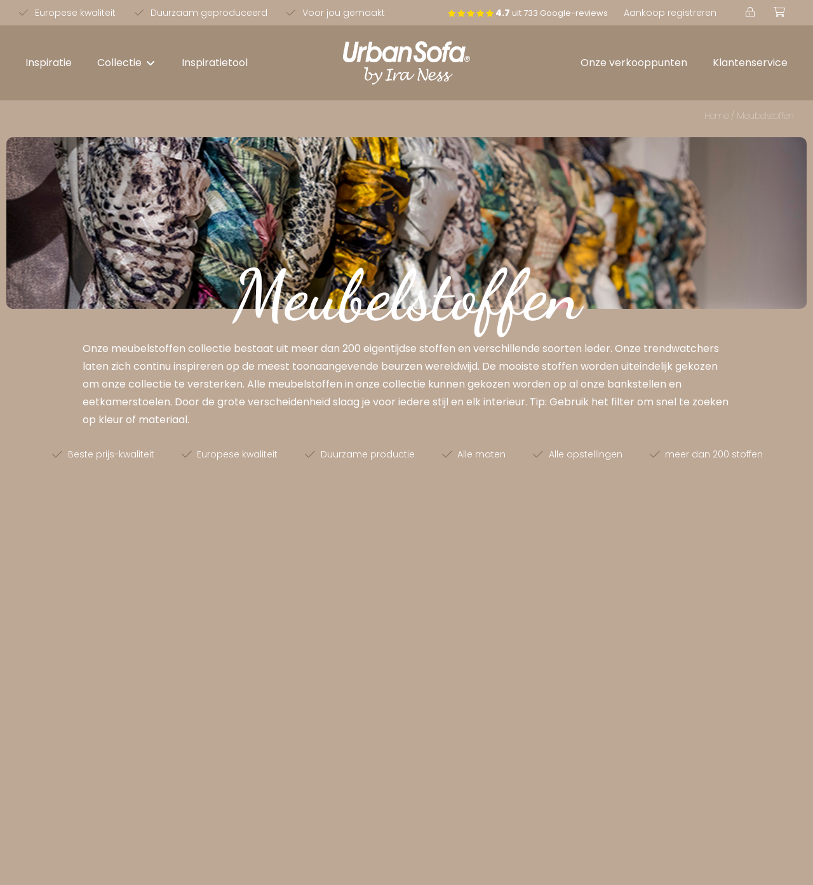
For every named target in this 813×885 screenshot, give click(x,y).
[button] (127, 63)
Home (716, 115)
